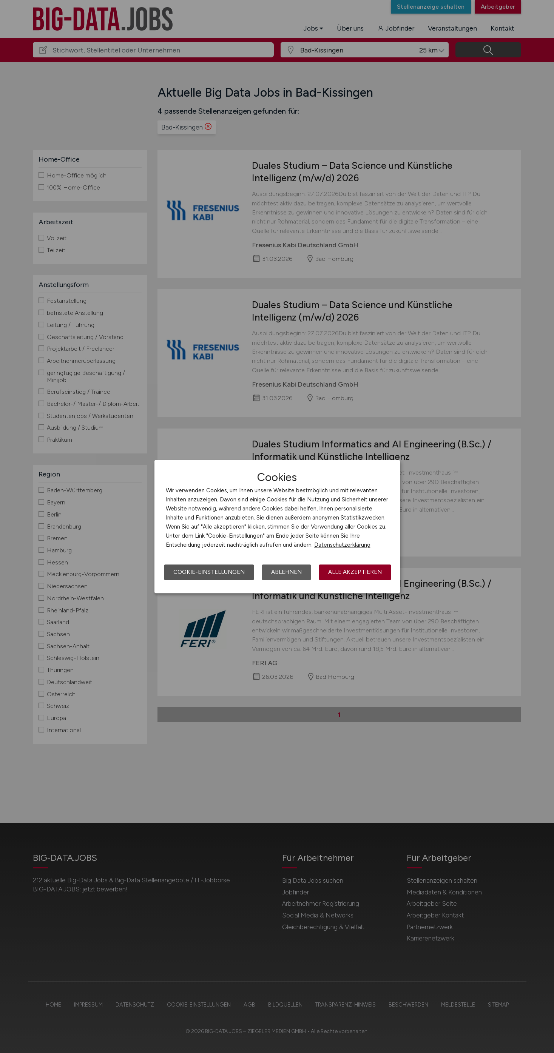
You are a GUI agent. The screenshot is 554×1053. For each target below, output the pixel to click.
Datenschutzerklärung (342, 544)
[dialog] (277, 527)
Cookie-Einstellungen (209, 572)
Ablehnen (286, 572)
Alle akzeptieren (355, 572)
